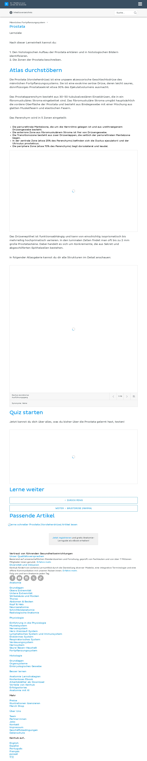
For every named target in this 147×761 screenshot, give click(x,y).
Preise (13, 700)
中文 (12, 757)
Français (15, 751)
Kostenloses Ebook (21, 679)
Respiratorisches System (25, 639)
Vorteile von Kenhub (22, 685)
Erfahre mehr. (44, 562)
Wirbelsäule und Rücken (24, 596)
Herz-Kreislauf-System (24, 631)
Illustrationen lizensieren (25, 703)
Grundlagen (17, 588)
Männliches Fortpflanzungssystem (27, 23)
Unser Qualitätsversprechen (27, 556)
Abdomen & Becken (21, 601)
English (14, 743)
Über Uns (15, 711)
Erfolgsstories (18, 687)
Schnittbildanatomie (22, 610)
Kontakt (14, 724)
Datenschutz (17, 733)
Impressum (17, 727)
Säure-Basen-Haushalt (23, 648)
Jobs (12, 722)
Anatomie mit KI (20, 690)
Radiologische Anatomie (24, 613)
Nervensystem (18, 628)
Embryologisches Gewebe (26, 666)
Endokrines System (21, 637)
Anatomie (15, 583)
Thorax (14, 599)
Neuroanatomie (19, 607)
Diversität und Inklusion (24, 565)
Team (13, 716)
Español (14, 746)
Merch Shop (17, 706)
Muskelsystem (18, 626)
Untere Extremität (21, 593)
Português (16, 748)
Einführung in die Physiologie (28, 623)
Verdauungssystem (21, 642)
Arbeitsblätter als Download (27, 682)
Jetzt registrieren (62, 538)
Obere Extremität (20, 590)
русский (14, 754)
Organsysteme (18, 663)
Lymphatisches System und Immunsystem (36, 634)
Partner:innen (18, 719)
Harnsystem (17, 645)
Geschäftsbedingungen (24, 730)
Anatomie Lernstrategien (25, 676)
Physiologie (17, 618)
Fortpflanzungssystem (23, 650)
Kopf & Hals (17, 604)
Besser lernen (18, 671)
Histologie (16, 656)
